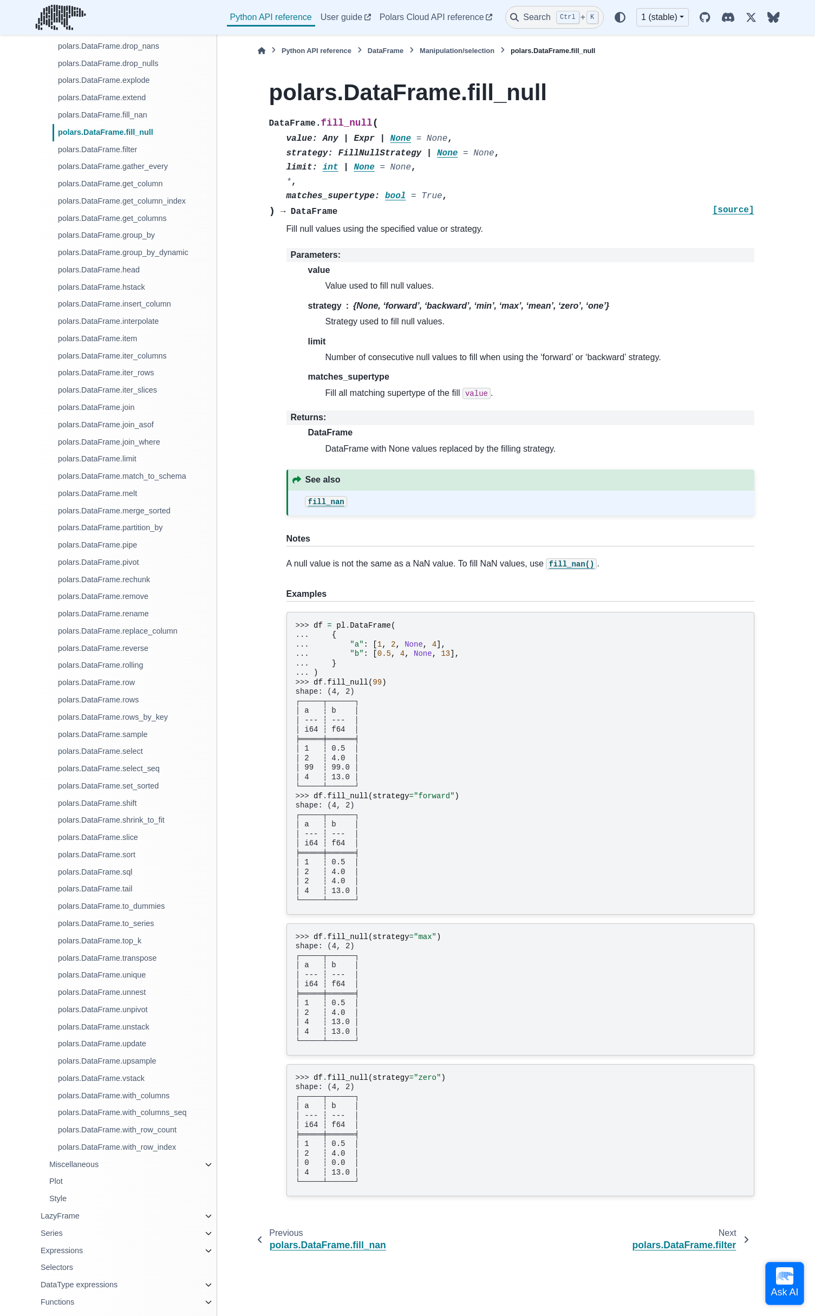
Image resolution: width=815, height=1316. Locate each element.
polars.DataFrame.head (99, 269)
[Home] (261, 50)
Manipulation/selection (457, 51)
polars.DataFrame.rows (98, 699)
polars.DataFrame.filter (97, 149)
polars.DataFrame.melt (97, 493)
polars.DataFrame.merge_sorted (114, 510)
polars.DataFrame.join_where (109, 442)
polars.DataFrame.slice (98, 837)
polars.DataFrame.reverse (103, 648)
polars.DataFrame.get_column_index (122, 201)
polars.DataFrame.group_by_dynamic (123, 252)
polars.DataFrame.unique (102, 974)
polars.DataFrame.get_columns (112, 218)
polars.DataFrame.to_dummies (111, 906)
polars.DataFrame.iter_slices (107, 390)
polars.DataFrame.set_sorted (108, 785)
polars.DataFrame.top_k (99, 940)
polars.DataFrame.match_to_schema (122, 476)
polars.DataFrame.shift (97, 803)
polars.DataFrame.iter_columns (112, 355)
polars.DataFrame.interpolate (108, 321)
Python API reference (271, 17)
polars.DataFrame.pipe (97, 544)
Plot (56, 1181)
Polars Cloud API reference (432, 17)
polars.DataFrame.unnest (102, 992)
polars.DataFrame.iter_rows (106, 372)
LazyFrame (60, 1215)
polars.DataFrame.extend (102, 97)
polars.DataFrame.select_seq (109, 768)
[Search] (554, 17)
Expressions (62, 1250)
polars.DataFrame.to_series (106, 923)
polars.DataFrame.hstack (101, 287)
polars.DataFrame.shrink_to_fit (111, 820)
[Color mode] (620, 17)
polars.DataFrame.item (97, 338)
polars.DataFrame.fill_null (105, 132)
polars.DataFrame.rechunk (104, 579)
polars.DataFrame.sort (96, 854)
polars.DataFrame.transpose (107, 958)
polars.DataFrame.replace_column (118, 631)
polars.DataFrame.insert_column (114, 303)
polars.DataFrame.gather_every (113, 166)
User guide (341, 17)
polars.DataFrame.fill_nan (102, 114)
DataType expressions (79, 1284)
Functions (57, 1302)
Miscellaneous (74, 1164)
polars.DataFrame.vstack (101, 1078)
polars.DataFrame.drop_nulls (108, 63)
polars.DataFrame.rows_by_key (113, 717)
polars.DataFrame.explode (104, 80)
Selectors (57, 1267)
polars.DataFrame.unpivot (103, 1009)
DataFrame (385, 51)
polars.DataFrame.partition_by (110, 527)
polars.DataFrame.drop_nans (108, 46)
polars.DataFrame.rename (103, 613)
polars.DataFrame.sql (95, 872)
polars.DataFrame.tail (95, 888)
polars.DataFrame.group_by (106, 235)
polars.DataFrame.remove (103, 596)
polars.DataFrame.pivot (98, 562)
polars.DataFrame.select (100, 751)
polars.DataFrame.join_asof (106, 424)
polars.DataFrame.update (102, 1043)
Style (58, 1198)
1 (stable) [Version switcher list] (659, 17)
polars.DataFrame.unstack (103, 1026)
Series (52, 1233)
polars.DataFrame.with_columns (113, 1095)
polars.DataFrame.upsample (107, 1061)
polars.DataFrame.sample (103, 734)
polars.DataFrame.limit (97, 458)
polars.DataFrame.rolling (101, 665)
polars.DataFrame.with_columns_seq (122, 1112)
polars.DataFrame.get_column (110, 183)
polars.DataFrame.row (96, 682)
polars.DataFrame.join (96, 407)
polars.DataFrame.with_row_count (117, 1129)
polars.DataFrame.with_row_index (117, 1147)
